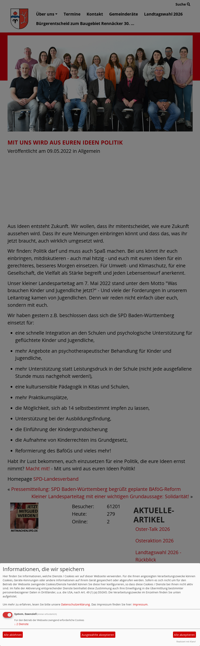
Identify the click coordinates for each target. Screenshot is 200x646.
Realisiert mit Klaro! (186, 641)
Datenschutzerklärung (75, 604)
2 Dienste (21, 624)
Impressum (140, 604)
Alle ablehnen (13, 635)
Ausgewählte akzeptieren (98, 635)
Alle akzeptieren (184, 635)
